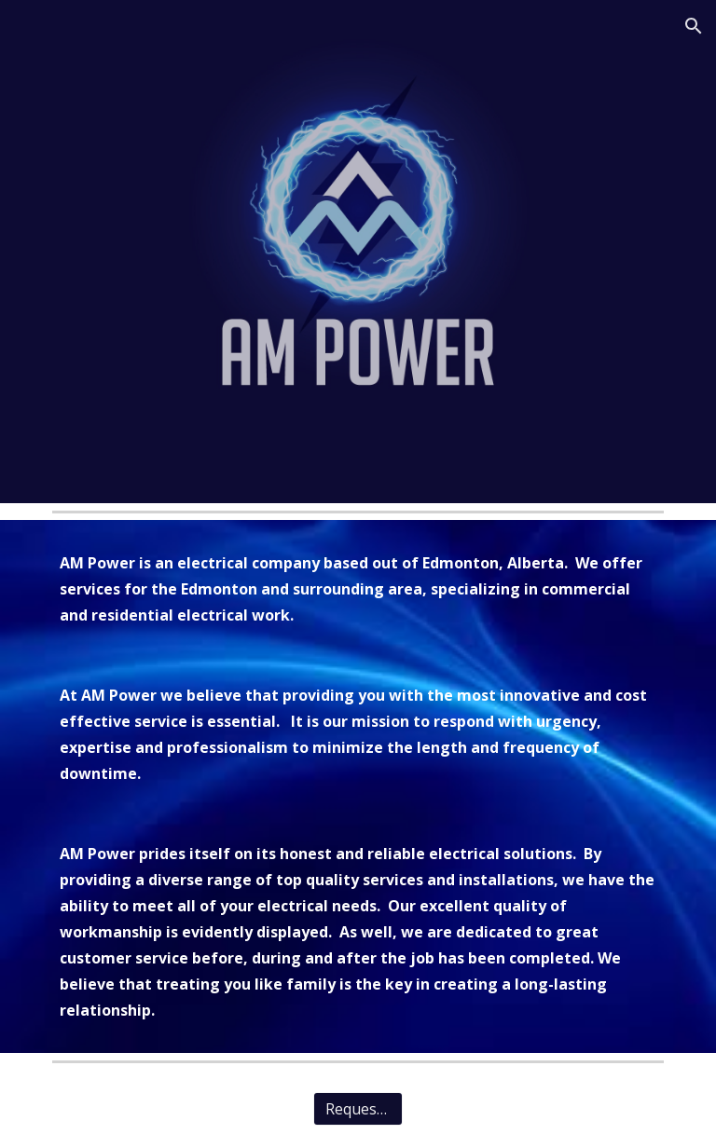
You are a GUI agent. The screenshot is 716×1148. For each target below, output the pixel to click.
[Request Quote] (357, 1109)
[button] (693, 26)
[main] (357, 786)
